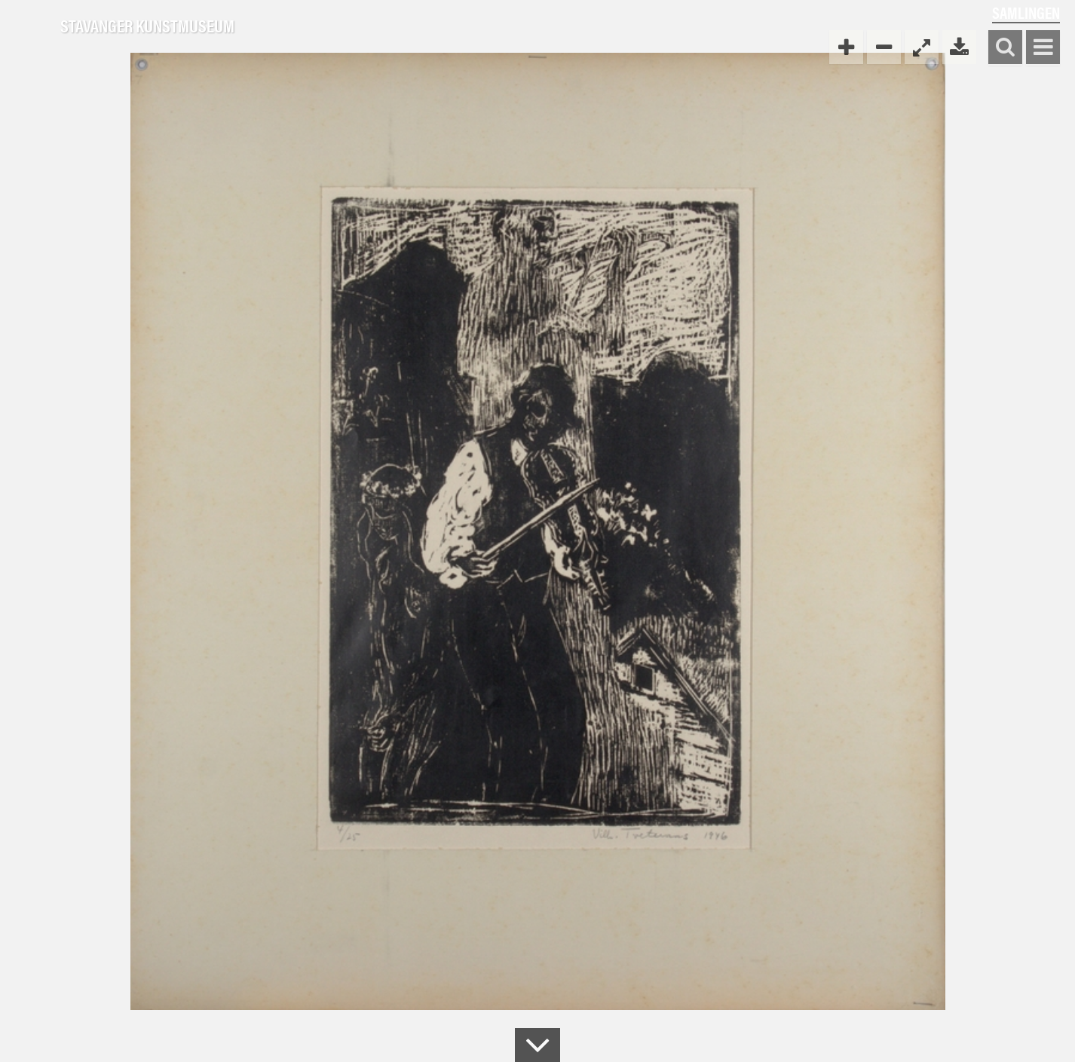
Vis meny (1043, 48)
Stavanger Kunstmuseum (147, 26)
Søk (1005, 48)
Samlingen (1026, 12)
